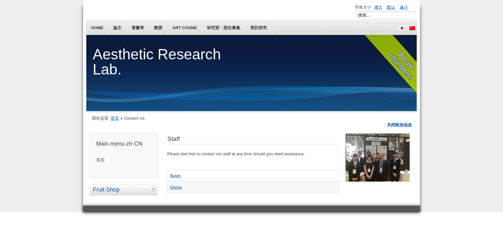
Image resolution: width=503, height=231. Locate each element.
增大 (378, 7)
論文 (117, 27)
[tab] (154, 188)
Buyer (175, 175)
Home (97, 27)
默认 (391, 7)
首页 (115, 118)
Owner (176, 187)
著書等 (138, 27)
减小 (404, 7)
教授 (158, 27)
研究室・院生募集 (223, 27)
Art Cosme (184, 27)
